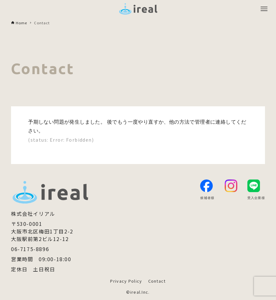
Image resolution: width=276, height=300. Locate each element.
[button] (261, 275)
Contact (157, 281)
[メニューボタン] (264, 9)
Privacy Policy (126, 281)
